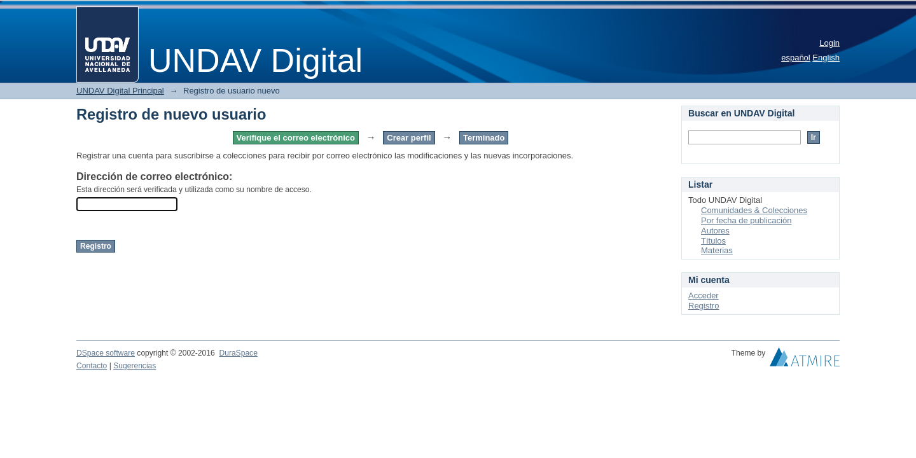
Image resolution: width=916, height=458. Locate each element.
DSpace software (105, 353)
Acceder (703, 295)
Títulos (713, 241)
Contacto (91, 365)
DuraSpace (238, 353)
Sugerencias (134, 365)
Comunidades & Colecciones (754, 210)
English (826, 57)
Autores (715, 230)
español (795, 57)
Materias (717, 250)
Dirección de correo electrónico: (154, 176)
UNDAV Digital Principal (120, 90)
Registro (703, 305)
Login (829, 43)
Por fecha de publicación (746, 220)
